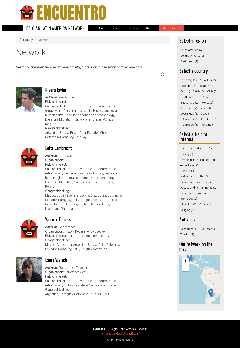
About (149, 28)
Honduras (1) (209, 119)
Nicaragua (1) (189, 124)
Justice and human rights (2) (198, 187)
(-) (182, 80)
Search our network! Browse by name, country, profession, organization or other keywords (79, 67)
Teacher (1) (187, 234)
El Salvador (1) (189, 119)
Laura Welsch (56, 260)
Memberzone (170, 28)
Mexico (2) (207, 102)
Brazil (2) (203, 96)
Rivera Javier (56, 90)
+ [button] (185, 261)
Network (134, 28)
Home (101, 28)
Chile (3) (212, 91)
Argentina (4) (208, 80)
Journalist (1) (209, 229)
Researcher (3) (189, 229)
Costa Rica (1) (189, 113)
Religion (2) (187, 210)
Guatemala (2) (189, 102)
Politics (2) (205, 204)
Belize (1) (205, 108)
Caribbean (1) (189, 61)
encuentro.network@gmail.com (120, 333)
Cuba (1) (205, 113)
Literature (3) (188, 170)
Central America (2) (192, 55)
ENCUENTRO (71, 12)
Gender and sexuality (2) (195, 182)
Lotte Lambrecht (58, 148)
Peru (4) (185, 91)
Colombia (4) (188, 85)
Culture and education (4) (196, 148)
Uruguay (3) (187, 96)
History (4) (186, 154)
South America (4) (191, 50)
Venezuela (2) (188, 108)
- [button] (185, 268)
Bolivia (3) (198, 91)
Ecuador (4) (206, 85)
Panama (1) (207, 124)
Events (115, 28)
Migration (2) (188, 204)
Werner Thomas (58, 219)
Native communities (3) (194, 176)
